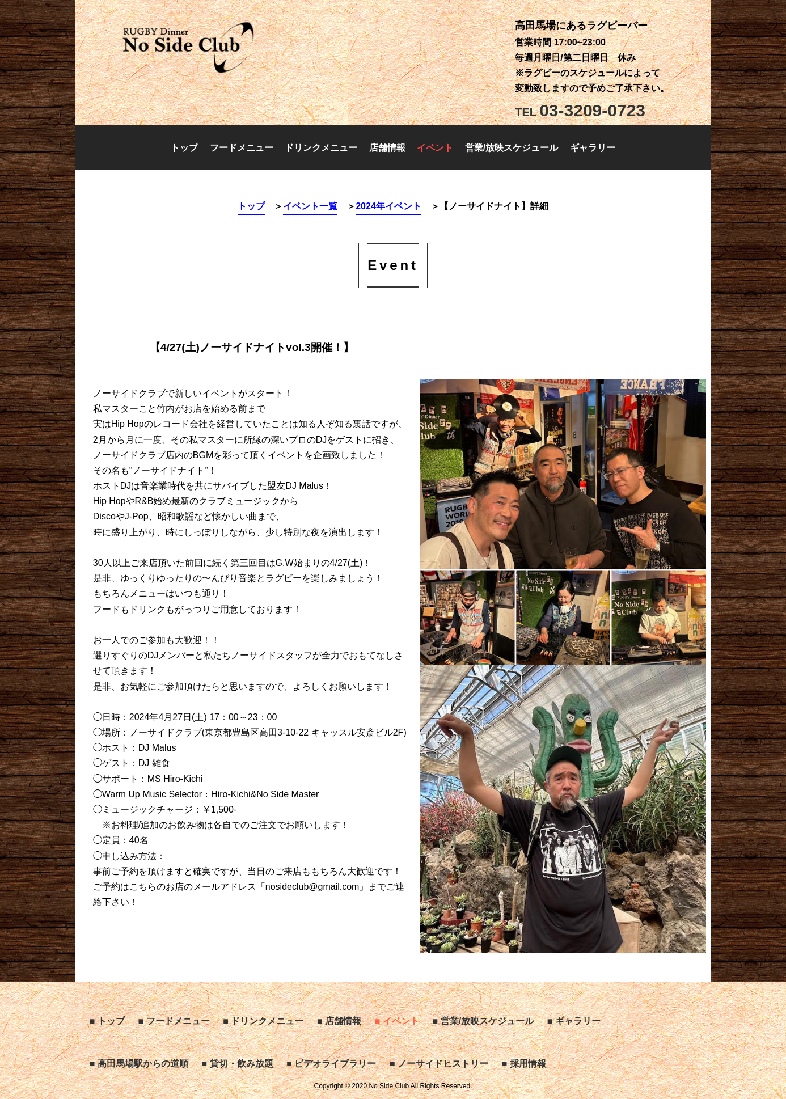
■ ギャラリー (574, 1021)
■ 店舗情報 (339, 1021)
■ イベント (397, 1021)
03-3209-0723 (580, 110)
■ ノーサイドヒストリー (439, 1063)
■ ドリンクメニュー (263, 1021)
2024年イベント (388, 206)
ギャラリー (592, 148)
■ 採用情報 (524, 1063)
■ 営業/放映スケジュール (483, 1021)
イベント (435, 148)
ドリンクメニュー (321, 148)
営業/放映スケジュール (511, 148)
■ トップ (107, 1021)
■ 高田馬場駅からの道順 (139, 1063)
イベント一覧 (310, 206)
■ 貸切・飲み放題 (237, 1063)
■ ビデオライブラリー (331, 1063)
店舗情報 (387, 148)
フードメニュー (241, 148)
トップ (184, 148)
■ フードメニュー (174, 1021)
